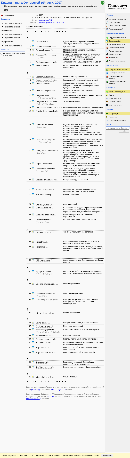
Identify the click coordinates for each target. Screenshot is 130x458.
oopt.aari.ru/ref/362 (45, 20)
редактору (35, 389)
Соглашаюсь (107, 409)
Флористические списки (117, 61)
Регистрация (113, 117)
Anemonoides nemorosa (46, 55)
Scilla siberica (42, 335)
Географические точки (117, 73)
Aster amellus (42, 65)
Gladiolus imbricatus (45, 215)
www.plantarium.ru (118, 403)
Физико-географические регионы (117, 82)
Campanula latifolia (44, 77)
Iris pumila (40, 247)
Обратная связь (19, 403)
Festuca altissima (43, 189)
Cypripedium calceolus (46, 111)
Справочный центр (115, 102)
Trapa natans (41, 362)
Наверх (101, 403)
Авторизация (113, 114)
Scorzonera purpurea (45, 339)
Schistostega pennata (45, 329)
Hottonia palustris (43, 232)
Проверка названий (116, 29)
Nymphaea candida (44, 271)
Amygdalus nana (43, 50)
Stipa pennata (41, 347)
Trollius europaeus (44, 367)
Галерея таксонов (115, 51)
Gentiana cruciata (43, 208)
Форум (111, 95)
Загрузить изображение (117, 38)
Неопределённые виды (117, 44)
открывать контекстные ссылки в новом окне (14, 54)
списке (51, 396)
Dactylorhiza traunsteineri (47, 150)
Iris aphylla (41, 242)
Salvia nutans (41, 323)
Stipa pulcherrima (43, 352)
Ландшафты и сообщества (118, 70)
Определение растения (117, 19)
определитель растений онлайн (117, 6)
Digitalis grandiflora (44, 180)
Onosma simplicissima (45, 284)
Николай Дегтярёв (45, 23)
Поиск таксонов (114, 22)
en (103, 3)
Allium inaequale (43, 46)
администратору (58, 389)
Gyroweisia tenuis (43, 220)
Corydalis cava (42, 95)
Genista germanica (44, 204)
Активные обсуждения (117, 92)
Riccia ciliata (41, 313)
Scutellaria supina (43, 342)
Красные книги (9, 15)
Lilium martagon (43, 260)
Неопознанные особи (116, 48)
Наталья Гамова (58, 23)
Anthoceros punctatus (45, 62)
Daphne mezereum (44, 164)
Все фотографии (115, 41)
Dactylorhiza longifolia (46, 139)
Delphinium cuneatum (45, 168)
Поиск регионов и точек (117, 26)
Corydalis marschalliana (46, 101)
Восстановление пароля (117, 120)
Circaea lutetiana (43, 83)
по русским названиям (12, 26)
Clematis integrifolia (45, 90)
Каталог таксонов (115, 54)
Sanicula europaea (44, 326)
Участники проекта (115, 105)
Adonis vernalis (42, 41)
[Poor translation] (9, 422)
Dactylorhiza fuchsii (44, 124)
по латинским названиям (13, 23)
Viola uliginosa (42, 377)
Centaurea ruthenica (45, 80)
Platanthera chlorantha (45, 293)
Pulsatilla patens (43, 299)
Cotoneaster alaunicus (45, 107)
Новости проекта (115, 98)
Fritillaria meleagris (44, 194)
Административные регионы (116, 77)
